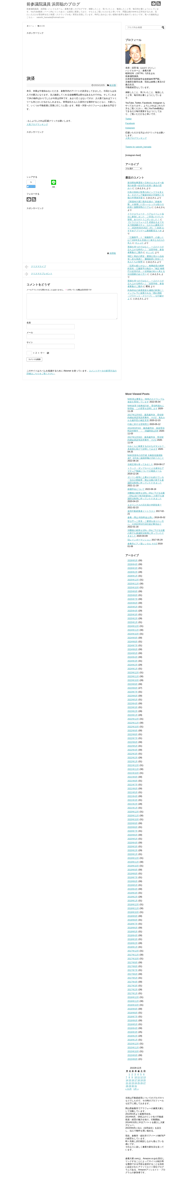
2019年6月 (133, 881)
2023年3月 (133, 707)
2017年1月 (133, 993)
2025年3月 (133, 614)
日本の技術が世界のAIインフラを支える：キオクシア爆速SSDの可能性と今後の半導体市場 (146, 195)
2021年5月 (133, 792)
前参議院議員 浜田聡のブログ (53, 4)
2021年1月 (133, 808)
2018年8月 (133, 920)
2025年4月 (133, 611)
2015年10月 (133, 1051)
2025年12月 (133, 580)
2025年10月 (133, 587)
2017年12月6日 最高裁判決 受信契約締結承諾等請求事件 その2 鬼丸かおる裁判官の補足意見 (146, 418)
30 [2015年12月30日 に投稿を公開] (133, 1086)
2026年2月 (133, 572)
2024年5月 (133, 653)
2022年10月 (133, 727)
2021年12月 (133, 765)
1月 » (136, 1089)
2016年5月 (133, 1024)
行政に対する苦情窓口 (138, 424)
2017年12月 (133, 951)
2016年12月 (133, 997)
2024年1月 (133, 669)
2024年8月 (133, 642)
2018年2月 (133, 943)
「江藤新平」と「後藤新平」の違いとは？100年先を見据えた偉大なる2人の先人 (146, 240)
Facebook (130, 123)
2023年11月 (133, 676)
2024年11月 (133, 630)
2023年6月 (133, 696)
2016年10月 (133, 1005)
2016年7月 (133, 1017)
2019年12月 (133, 858)
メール (30, 332)
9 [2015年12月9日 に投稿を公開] (132, 1077)
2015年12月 (133, 1044)
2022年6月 (133, 742)
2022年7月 (133, 738)
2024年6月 (133, 649)
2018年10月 (133, 912)
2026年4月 (133, 564)
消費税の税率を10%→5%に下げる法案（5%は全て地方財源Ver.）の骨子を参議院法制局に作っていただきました (146, 496)
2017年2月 (133, 989)
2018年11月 (133, 908)
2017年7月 (133, 970)
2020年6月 (133, 835)
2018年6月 (133, 928)
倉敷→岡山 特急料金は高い (141, 517)
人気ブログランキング (37, 124)
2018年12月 (133, 904)
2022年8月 (133, 734)
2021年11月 (133, 769)
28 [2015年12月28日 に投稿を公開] (127, 1086)
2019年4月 (133, 889)
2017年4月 (133, 982)
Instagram (130, 128)
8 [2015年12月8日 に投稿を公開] (129, 1077)
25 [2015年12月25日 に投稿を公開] (138, 1083)
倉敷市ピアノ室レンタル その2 (142, 544)
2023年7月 (133, 692)
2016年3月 (133, 1032)
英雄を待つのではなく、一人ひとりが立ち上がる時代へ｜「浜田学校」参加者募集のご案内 (146, 250)
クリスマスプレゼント (38, 274)
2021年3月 (133, 800)
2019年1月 (133, 901)
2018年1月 (133, 947)
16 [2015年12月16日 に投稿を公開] (133, 1080)
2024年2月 (133, 665)
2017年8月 (133, 966)
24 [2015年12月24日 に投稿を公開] (135, 1083)
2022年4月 (133, 750)
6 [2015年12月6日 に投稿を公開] (143, 1074)
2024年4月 (133, 657)
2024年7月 (133, 645)
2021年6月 (133, 788)
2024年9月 (133, 638)
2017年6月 (133, 974)
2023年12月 (133, 672)
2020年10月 (133, 819)
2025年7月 (133, 599)
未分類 (112, 85)
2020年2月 (133, 850)
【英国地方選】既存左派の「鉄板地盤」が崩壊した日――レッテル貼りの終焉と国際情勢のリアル (146, 204)
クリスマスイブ (35, 267)
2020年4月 (133, 843)
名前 (29, 323)
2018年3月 (133, 939)
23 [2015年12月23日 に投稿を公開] (133, 1083)
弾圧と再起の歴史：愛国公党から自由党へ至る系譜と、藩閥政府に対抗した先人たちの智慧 (146, 259)
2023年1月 (133, 715)
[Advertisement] (72, 53)
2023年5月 (133, 700)
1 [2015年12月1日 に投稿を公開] (129, 1074)
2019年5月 (133, 885)
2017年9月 (133, 962)
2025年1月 (133, 622)
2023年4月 (133, 703)
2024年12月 (133, 626)
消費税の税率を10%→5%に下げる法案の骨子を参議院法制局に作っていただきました (146, 533)
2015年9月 (133, 1055)
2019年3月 (133, 893)
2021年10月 (133, 773)
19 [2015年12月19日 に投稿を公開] (141, 1080)
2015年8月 (133, 1059)
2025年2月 (133, 618)
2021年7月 (133, 785)
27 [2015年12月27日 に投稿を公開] (144, 1083)
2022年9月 (133, 730)
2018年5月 (133, 931)
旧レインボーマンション (139, 540)
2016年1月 (133, 1040)
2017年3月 (133, 986)
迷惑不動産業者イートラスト (141, 511)
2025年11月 (133, 584)
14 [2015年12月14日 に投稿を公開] (127, 1080)
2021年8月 (133, 781)
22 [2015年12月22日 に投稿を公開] (130, 1083)
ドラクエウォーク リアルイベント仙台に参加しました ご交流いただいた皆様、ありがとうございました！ (146, 217)
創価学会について (136, 489)
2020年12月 (133, 812)
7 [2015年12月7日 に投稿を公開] (126, 1077)
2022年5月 (133, 746)
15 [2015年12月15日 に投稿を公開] (130, 1080)
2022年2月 (133, 757)
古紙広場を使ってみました (140, 464)
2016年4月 (133, 1028)
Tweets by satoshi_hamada (138, 147)
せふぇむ (139, 243)
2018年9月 (133, 916)
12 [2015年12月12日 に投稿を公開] (141, 1077)
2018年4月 (133, 935)
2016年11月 (133, 1001)
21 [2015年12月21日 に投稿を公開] (127, 1083)
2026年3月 (133, 568)
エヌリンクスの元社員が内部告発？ (145, 505)
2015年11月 (133, 1047)
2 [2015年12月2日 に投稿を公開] (132, 1074)
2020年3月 (133, 846)
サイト (30, 342)
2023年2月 (133, 711)
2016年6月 (133, 1020)
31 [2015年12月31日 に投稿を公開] (135, 1086)
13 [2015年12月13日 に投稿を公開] (144, 1077)
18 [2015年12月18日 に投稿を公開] (138, 1080)
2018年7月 (133, 924)
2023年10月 (133, 680)
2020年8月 (133, 827)
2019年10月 (133, 866)
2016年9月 (133, 1009)
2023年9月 (133, 684)
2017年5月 (133, 978)
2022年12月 (133, 719)
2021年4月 (133, 796)
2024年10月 (133, 634)
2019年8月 (133, 873)
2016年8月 (133, 1013)
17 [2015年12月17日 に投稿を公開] (135, 1080)
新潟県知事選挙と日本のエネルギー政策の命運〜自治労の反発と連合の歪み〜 (146, 185)
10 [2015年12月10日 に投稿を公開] (135, 1077)
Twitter (128, 119)
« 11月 (128, 1089)
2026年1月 (133, 576)
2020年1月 (133, 854)
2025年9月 (133, 591)
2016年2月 (133, 1036)
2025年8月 (133, 595)
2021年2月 (133, 804)
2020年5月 (133, 839)
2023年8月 (133, 688)
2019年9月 (133, 870)
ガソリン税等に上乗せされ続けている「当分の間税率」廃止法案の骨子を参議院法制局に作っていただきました (146, 480)
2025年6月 (133, 603)
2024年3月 (133, 661)
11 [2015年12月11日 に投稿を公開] (138, 1077)
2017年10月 (133, 959)
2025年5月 (133, 607)
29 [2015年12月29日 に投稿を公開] (130, 1086)
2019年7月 (133, 877)
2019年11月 (133, 862)
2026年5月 (133, 560)
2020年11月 (133, 815)
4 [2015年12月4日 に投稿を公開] (138, 1074)
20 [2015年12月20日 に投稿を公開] (144, 1080)
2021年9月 (133, 777)
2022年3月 (133, 754)
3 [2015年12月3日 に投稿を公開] (135, 1074)
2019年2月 (133, 897)
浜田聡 (112, 253)
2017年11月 (133, 955)
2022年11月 (133, 723)
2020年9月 (133, 823)
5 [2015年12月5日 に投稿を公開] (141, 1074)
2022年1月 (133, 761)
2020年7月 (133, 831)
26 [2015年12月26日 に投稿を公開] (141, 1083)
